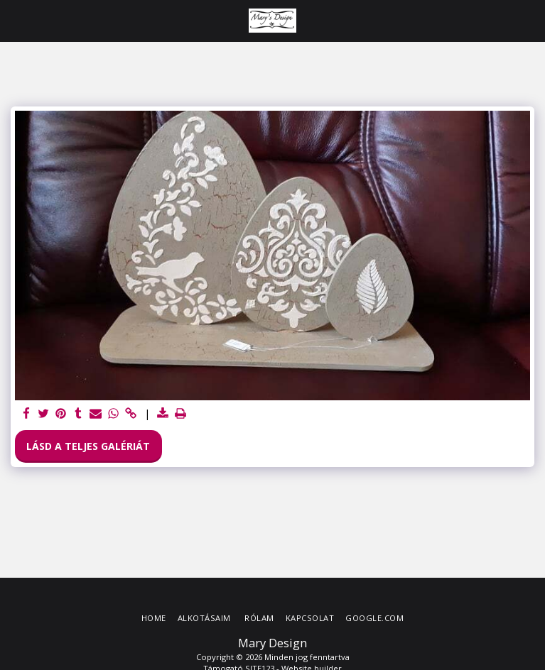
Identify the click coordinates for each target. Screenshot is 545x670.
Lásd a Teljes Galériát (88, 446)
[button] (16, 20)
